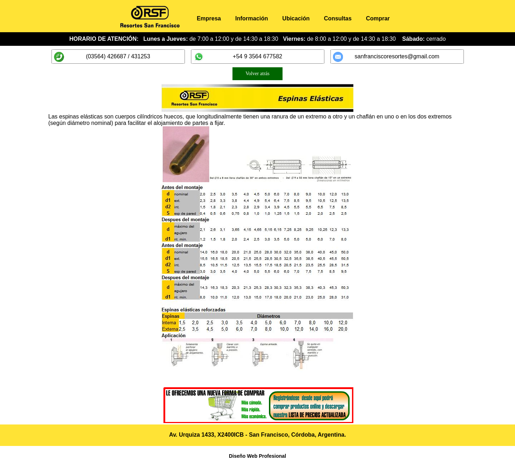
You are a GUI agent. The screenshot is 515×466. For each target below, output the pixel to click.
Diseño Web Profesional (257, 456)
